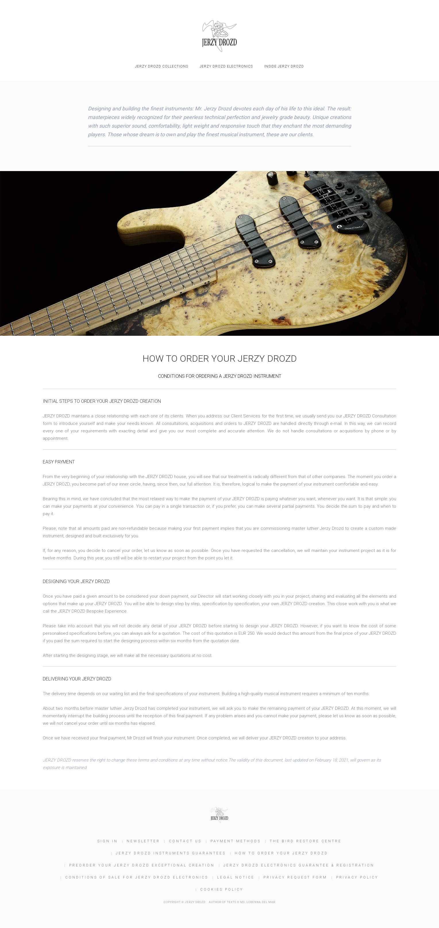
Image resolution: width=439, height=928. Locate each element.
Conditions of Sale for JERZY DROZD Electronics (136, 877)
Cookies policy (221, 889)
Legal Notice (236, 877)
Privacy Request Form (295, 877)
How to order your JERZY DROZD (281, 853)
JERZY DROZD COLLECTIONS (161, 66)
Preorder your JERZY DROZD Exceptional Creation (142, 865)
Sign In (107, 841)
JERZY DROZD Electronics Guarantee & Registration (299, 865)
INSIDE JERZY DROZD (284, 66)
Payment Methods (236, 841)
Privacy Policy (357, 877)
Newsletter (143, 841)
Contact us (185, 841)
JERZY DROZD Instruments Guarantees (171, 853)
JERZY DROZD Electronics (226, 66)
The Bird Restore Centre (306, 841)
